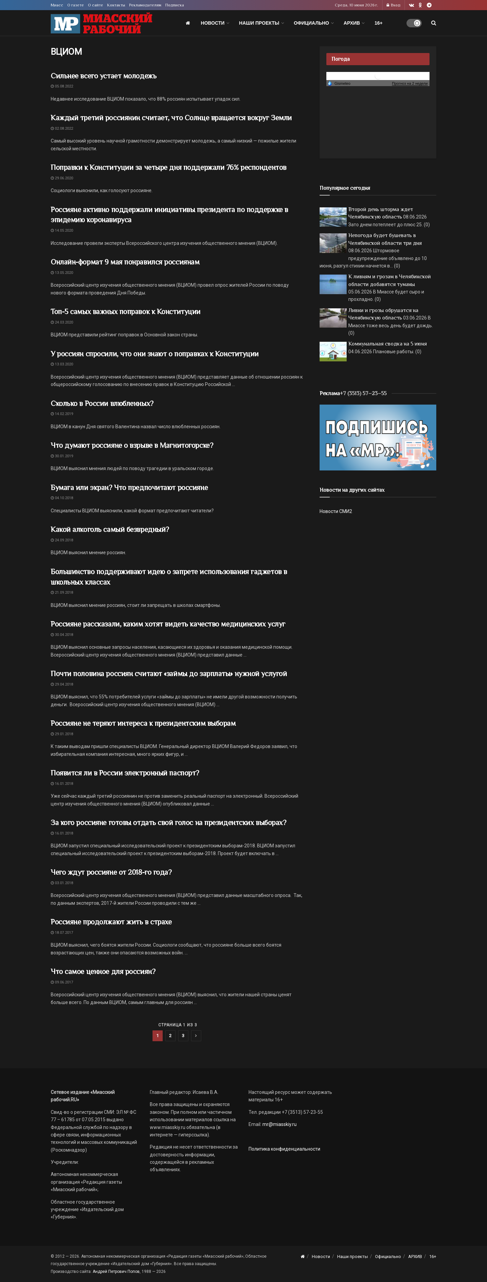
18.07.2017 (62, 932)
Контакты (116, 5)
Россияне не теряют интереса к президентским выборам (143, 723)
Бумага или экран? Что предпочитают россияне (129, 487)
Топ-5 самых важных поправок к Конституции (126, 311)
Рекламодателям (145, 5)
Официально (311, 23)
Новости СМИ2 (336, 511)
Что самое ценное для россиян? (103, 971)
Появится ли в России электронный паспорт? (125, 773)
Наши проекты (259, 23)
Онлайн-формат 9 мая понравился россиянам (125, 262)
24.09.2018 (62, 540)
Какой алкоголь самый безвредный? (110, 529)
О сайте (95, 5)
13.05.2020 (62, 273)
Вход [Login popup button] (393, 5)
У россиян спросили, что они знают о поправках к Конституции (155, 354)
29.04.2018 (62, 684)
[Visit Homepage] (101, 23)
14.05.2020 (62, 230)
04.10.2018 (62, 498)
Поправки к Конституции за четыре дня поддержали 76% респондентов (168, 167)
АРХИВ (352, 23)
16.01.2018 (62, 783)
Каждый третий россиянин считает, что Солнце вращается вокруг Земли (171, 117)
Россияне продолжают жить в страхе (111, 922)
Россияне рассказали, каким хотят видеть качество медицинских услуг (168, 624)
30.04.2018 (62, 635)
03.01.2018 (62, 883)
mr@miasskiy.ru (279, 1124)
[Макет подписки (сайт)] (378, 437)
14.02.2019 (62, 414)
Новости (213, 23)
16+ (378, 23)
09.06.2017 (62, 982)
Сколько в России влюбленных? (102, 403)
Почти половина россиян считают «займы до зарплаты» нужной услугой (169, 673)
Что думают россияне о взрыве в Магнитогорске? (132, 445)
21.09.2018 (62, 592)
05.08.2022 (62, 86)
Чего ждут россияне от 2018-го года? (111, 872)
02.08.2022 (62, 128)
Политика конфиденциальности (284, 1149)
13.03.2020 (62, 364)
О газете (75, 5)
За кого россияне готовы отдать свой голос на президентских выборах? (169, 822)
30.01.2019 (62, 456)
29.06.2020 (62, 178)
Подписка (174, 5)
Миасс (57, 5)
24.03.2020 (62, 322)
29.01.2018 (62, 734)
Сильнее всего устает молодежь (103, 76)
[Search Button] (433, 23)
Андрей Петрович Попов (116, 1271)
